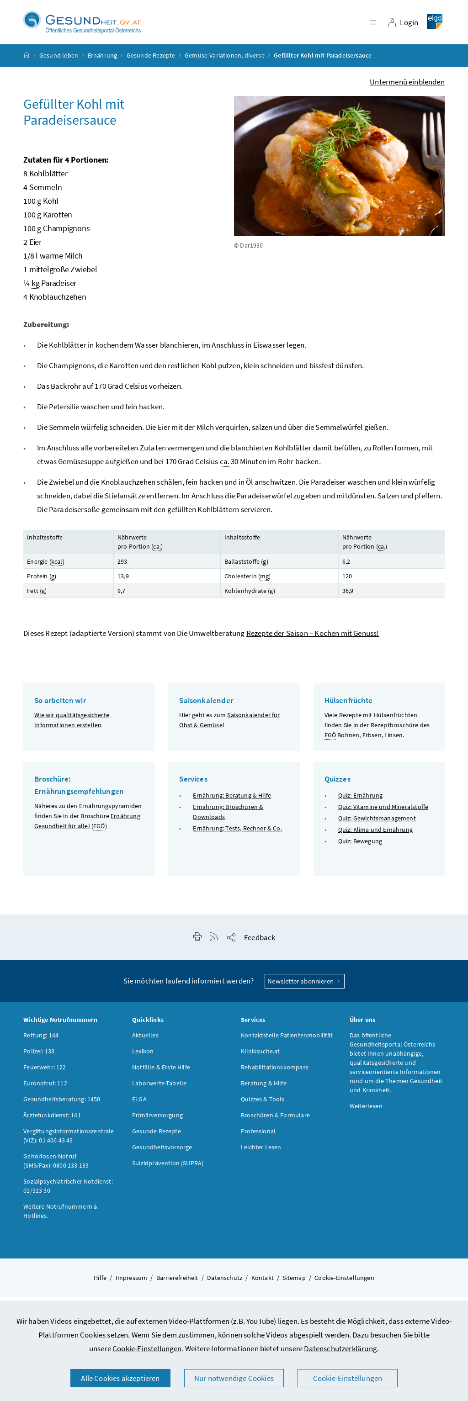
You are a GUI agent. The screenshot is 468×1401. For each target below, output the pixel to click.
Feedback (259, 942)
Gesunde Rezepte (151, 61)
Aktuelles (145, 1040)
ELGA (139, 1104)
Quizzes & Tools (263, 1104)
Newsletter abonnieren (304, 986)
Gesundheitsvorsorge (162, 1152)
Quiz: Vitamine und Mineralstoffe (383, 812)
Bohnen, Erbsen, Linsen (370, 741)
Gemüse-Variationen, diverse (225, 61)
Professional (258, 1136)
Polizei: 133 (38, 1056)
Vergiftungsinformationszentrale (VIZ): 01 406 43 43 (68, 1141)
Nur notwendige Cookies (234, 1378)
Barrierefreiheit (177, 1283)
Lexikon (143, 1056)
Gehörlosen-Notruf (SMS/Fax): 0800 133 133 (56, 1166)
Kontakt (262, 1283)
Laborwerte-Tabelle (159, 1088)
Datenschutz (224, 1283)
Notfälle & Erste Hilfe (161, 1072)
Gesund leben (58, 61)
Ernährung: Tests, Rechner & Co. (237, 834)
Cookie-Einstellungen (147, 1348)
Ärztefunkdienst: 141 (52, 1120)
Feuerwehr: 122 (44, 1072)
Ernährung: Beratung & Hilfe (232, 801)
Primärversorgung (157, 1120)
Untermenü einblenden (407, 87)
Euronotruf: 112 (45, 1088)
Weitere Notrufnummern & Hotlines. (60, 1216)
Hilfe (100, 1283)
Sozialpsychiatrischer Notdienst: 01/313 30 (68, 1191)
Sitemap (293, 1283)
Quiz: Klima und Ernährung (375, 835)
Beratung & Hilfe (264, 1088)
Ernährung (102, 61)
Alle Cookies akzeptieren (120, 1378)
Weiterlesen (366, 1111)
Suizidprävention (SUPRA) (167, 1168)
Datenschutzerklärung (340, 1348)
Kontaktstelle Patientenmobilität (287, 1040)
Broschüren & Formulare (275, 1120)
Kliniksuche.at (260, 1056)
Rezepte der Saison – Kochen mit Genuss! (312, 639)
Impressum (132, 1283)
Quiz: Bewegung (360, 847)
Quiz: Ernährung (360, 801)
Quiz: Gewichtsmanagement (377, 824)
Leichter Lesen (261, 1152)
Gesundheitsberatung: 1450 (61, 1104)
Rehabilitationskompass (274, 1072)
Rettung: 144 (40, 1040)
